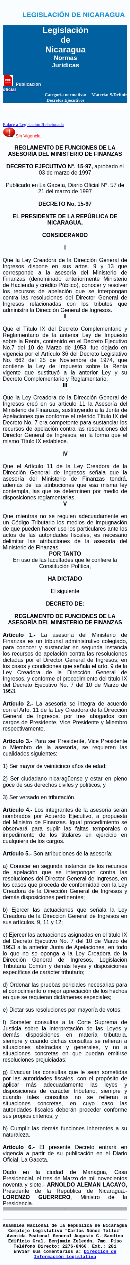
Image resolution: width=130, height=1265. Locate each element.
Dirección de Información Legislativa (75, 1254)
